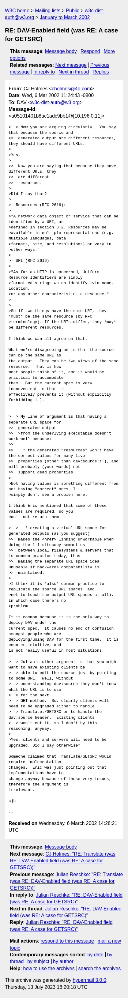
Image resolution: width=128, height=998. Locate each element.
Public (72, 10)
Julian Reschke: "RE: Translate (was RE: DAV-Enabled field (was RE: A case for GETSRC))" (66, 881)
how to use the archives (49, 968)
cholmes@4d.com (71, 88)
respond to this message (67, 940)
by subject (38, 961)
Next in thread (73, 71)
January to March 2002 (65, 17)
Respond (90, 51)
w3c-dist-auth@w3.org (55, 102)
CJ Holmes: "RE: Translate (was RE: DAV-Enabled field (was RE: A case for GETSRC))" (62, 860)
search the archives (99, 968)
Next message (71, 65)
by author (63, 961)
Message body (61, 51)
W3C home (17, 10)
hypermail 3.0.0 (89, 980)
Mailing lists (47, 10)
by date (95, 954)
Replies (100, 71)
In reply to (44, 71)
